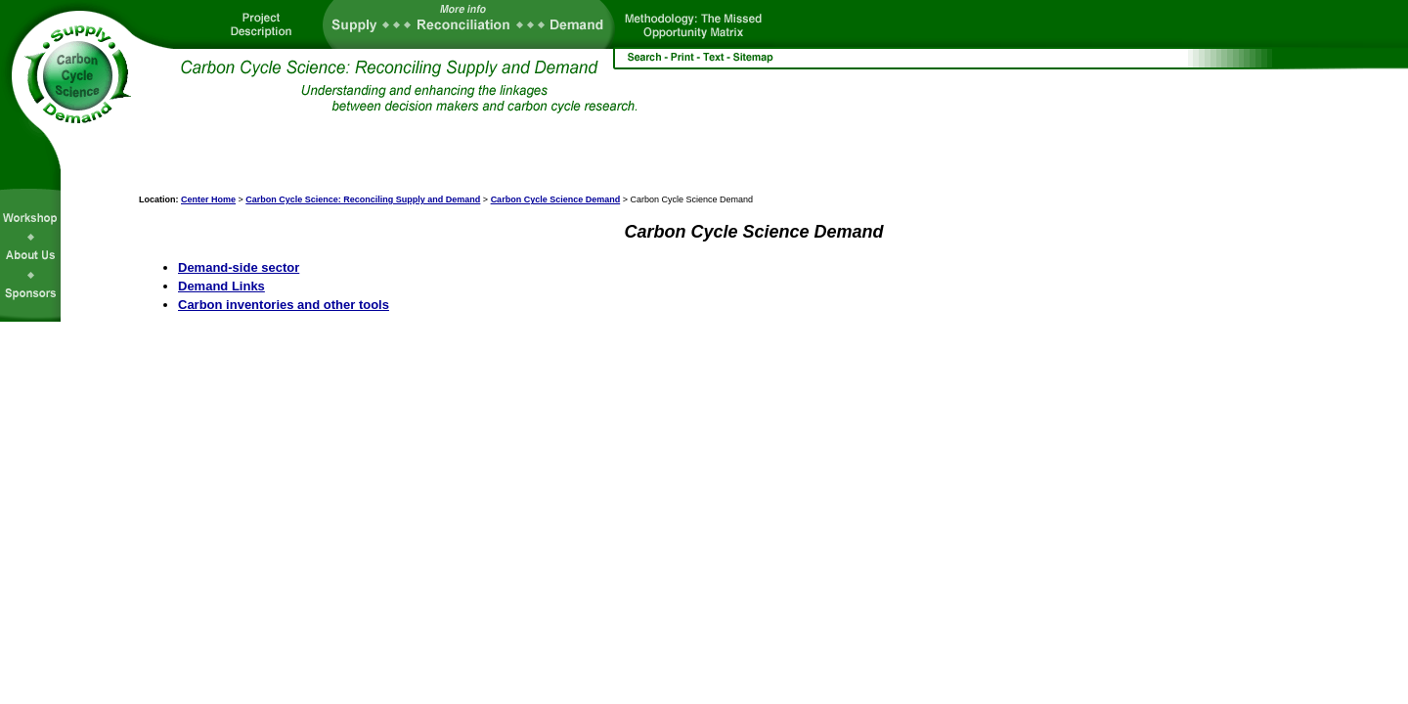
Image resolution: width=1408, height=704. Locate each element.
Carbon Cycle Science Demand (556, 199)
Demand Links (221, 286)
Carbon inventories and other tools (283, 304)
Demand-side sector (238, 267)
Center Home (208, 199)
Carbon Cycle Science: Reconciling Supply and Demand (362, 199)
